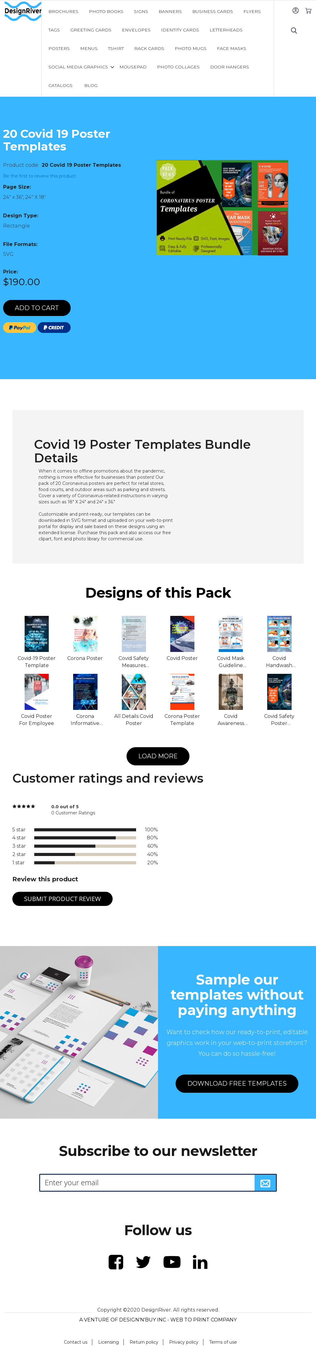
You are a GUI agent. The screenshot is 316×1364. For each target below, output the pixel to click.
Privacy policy (183, 1342)
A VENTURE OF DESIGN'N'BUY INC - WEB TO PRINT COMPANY (158, 1320)
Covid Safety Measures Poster (133, 662)
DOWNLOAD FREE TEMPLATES (237, 1083)
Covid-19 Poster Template (37, 661)
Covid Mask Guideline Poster (230, 662)
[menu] (157, 48)
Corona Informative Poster (85, 720)
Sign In (295, 10)
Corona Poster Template (182, 719)
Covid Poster (182, 658)
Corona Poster (85, 658)
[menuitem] (63, 11)
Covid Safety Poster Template (279, 720)
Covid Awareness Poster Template (231, 720)
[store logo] (23, 11)
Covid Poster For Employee (36, 719)
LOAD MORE (158, 756)
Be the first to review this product (39, 176)
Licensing (108, 1342)
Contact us (75, 1342)
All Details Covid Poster (133, 719)
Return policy (144, 1342)
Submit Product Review (62, 899)
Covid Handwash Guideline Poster (279, 662)
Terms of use (223, 1342)
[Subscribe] (265, 1182)
